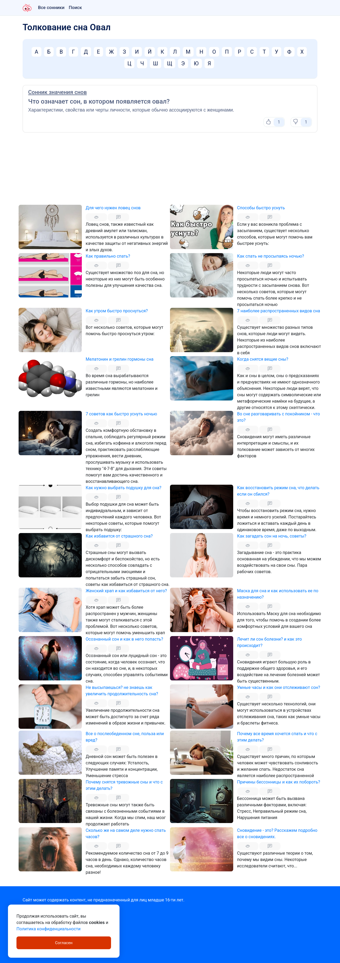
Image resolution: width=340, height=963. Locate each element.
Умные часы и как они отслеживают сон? (278, 687)
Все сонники (51, 7)
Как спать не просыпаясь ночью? (270, 256)
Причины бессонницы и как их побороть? (278, 782)
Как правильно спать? (108, 256)
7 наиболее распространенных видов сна (278, 310)
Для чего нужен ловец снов (113, 207)
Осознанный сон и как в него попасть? (124, 639)
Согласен (64, 942)
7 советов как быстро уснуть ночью (121, 413)
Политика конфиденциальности (48, 928)
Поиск (75, 7)
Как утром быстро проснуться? (117, 310)
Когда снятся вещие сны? (262, 359)
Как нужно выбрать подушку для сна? (124, 487)
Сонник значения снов (57, 92)
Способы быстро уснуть (261, 207)
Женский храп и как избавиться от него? (126, 590)
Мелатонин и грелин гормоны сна (120, 359)
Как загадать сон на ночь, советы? (272, 536)
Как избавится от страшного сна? (119, 536)
